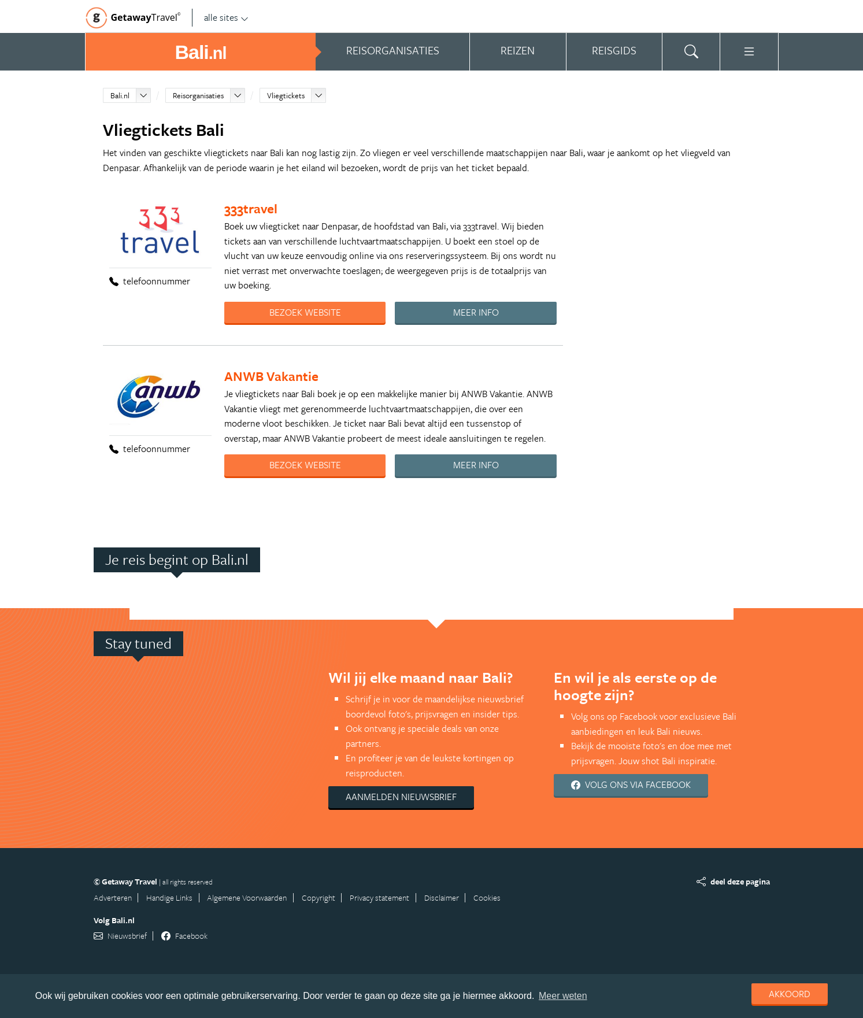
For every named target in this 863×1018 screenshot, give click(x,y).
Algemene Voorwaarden (247, 897)
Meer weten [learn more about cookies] (563, 996)
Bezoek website (305, 312)
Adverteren (113, 897)
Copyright (318, 897)
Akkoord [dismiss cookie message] (789, 994)
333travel (250, 208)
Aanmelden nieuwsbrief (401, 797)
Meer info (476, 312)
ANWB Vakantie (271, 376)
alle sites (226, 17)
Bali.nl (119, 95)
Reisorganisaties (198, 95)
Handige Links (169, 897)
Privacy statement (379, 897)
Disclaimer (441, 897)
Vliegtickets (286, 95)
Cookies (487, 897)
